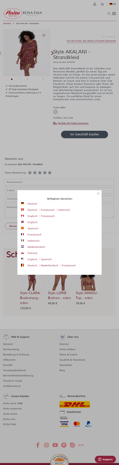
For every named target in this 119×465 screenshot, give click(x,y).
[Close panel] (98, 193)
